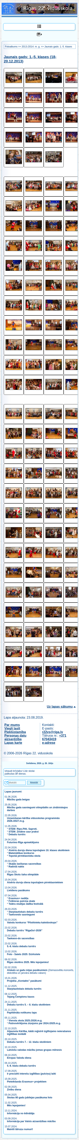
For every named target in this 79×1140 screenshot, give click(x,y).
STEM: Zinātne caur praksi (24, 831)
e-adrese (48, 742)
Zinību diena (14, 1089)
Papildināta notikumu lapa (22, 1012)
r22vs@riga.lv (52, 732)
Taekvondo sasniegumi (22, 914)
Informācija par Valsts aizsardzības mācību (31, 1121)
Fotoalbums (11, 46)
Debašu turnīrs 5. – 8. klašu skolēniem (28, 1004)
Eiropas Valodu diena (19, 1057)
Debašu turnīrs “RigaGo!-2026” (24, 930)
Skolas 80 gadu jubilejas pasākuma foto (29, 1097)
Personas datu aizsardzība (15, 737)
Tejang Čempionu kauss (20, 996)
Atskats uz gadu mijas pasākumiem (27, 970)
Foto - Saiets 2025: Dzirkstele (23, 954)
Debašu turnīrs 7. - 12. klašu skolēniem (29, 1042)
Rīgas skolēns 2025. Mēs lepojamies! (28, 962)
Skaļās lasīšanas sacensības (25, 863)
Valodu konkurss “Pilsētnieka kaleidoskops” (32, 922)
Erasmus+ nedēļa (18, 898)
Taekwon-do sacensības (20, 938)
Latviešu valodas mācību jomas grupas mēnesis (34, 1050)
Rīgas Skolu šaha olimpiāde (23, 874)
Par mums (12, 725)
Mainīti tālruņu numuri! (20, 1129)
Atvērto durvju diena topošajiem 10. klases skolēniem (39, 850)
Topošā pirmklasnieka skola (24, 856)
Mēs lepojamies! (16, 1105)
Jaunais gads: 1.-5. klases (58, 46)
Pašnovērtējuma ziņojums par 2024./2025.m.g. (35, 1023)
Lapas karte (13, 742)
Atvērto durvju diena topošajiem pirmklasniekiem (35, 882)
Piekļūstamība (15, 732)
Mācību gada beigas (18, 799)
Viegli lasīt (12, 728)
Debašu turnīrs (17, 834)
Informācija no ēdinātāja (20, 1113)
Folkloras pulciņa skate (22, 901)
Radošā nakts (16, 866)
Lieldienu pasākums (18, 890)
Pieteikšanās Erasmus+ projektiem (26, 1081)
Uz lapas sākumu (60, 706)
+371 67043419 (54, 737)
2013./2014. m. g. (31, 46)
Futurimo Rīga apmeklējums (23, 842)
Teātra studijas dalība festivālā (26, 904)
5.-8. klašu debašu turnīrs (22, 946)
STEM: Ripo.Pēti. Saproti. (23, 829)
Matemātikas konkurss (21, 853)
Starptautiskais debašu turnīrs (26, 911)
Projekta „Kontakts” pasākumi (24, 980)
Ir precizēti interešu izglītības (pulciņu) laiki (31, 1073)
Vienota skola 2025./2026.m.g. (25, 1020)
